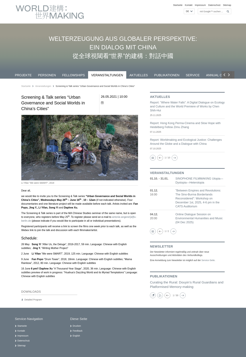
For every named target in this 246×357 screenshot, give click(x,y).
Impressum (200, 5)
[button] (189, 11)
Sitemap (227, 5)
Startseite (177, 5)
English (76, 335)
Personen (47, 75)
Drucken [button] (77, 326)
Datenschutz (214, 5)
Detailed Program (33, 299)
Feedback (77, 331)
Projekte (23, 75)
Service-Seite (208, 260)
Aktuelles (138, 75)
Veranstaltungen (107, 75)
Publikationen (167, 75)
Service (193, 75)
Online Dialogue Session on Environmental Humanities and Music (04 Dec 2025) (199, 218)
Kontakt (188, 5)
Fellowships (73, 75)
